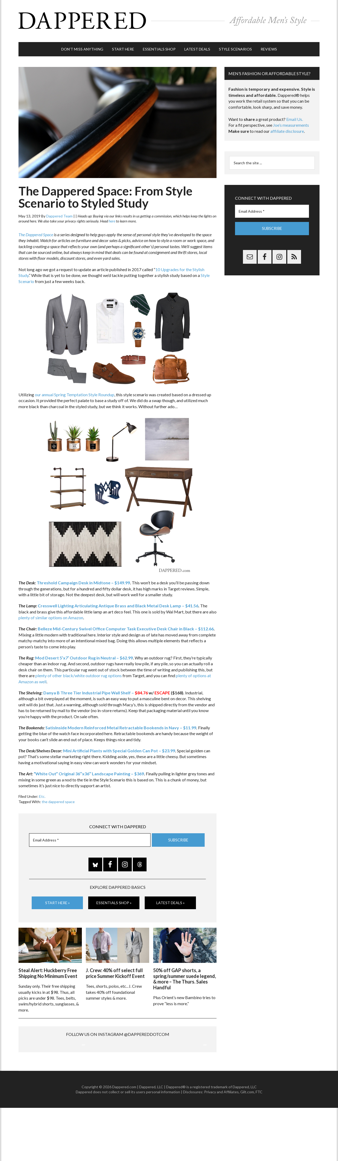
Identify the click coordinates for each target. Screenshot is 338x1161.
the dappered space (58, 799)
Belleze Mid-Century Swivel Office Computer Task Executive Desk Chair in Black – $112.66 (126, 626)
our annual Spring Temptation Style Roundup (74, 392)
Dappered (169, 20)
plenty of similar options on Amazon (50, 615)
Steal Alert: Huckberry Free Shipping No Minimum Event (47, 970)
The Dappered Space (35, 232)
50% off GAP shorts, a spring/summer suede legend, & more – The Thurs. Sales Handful (184, 975)
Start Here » (57, 900)
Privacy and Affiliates (221, 1145)
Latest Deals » (170, 900)
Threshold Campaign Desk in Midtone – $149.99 (83, 580)
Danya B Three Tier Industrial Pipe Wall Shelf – (95, 690)
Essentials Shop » (114, 900)
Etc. (42, 794)
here (112, 218)
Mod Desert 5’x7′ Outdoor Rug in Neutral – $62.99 (84, 655)
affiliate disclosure (287, 128)
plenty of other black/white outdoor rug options (78, 673)
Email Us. (294, 116)
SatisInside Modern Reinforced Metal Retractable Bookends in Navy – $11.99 (120, 725)
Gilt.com (247, 1145)
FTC (259, 1145)
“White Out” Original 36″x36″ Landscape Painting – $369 (89, 771)
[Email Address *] (90, 837)
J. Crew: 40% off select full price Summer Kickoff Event (115, 970)
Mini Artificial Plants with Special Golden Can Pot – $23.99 (119, 748)
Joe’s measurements (291, 122)
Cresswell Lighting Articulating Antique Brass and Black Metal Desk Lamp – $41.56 (118, 603)
